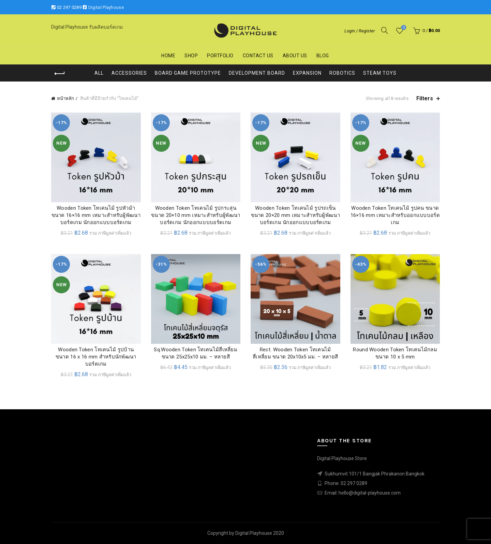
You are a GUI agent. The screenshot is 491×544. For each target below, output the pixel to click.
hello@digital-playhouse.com (370, 493)
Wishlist (403, 28)
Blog (322, 55)
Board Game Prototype (188, 73)
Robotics (342, 73)
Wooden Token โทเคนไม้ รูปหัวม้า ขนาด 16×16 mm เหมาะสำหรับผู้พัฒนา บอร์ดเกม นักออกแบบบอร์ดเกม (95, 215)
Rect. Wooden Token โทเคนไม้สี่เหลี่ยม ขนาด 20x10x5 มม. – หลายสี (295, 353)
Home (168, 55)
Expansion (307, 73)
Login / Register (359, 30)
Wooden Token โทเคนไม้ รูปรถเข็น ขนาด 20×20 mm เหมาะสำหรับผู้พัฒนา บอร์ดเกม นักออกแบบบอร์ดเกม (295, 215)
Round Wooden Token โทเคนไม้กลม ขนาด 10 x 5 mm (395, 353)
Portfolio (220, 55)
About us (295, 55)
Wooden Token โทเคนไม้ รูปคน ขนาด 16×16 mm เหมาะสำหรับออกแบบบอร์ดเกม (395, 215)
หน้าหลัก (65, 98)
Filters (424, 98)
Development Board (257, 73)
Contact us (258, 55)
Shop (191, 55)
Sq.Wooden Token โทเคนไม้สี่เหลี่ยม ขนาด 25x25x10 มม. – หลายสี (195, 353)
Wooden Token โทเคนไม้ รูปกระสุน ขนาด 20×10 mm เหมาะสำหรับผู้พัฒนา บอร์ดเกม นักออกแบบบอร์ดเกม (195, 215)
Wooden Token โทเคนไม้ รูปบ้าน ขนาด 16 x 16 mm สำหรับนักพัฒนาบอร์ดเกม (96, 357)
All (99, 73)
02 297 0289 (69, 7)
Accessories (129, 73)
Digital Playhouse (106, 7)
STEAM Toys (380, 73)
